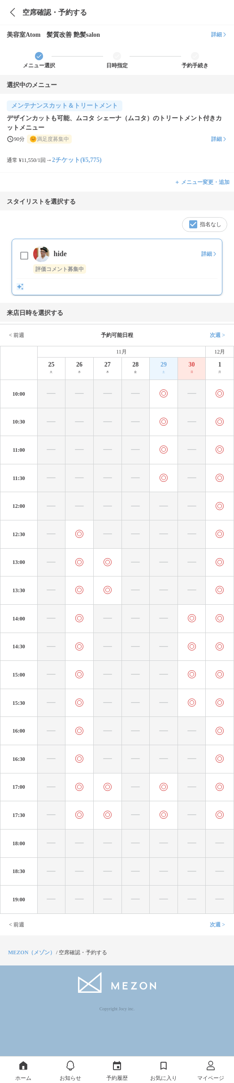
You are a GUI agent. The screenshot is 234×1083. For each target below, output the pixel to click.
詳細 (219, 34)
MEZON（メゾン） (31, 952)
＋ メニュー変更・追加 (202, 182)
